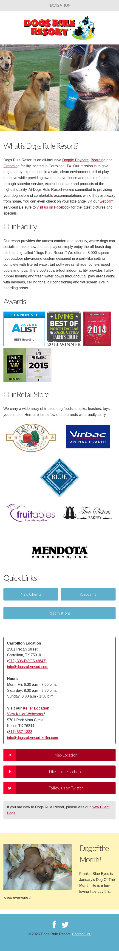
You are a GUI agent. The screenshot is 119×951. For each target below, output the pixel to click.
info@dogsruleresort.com (27, 667)
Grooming (11, 166)
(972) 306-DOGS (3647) (27, 661)
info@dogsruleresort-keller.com (32, 738)
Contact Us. (81, 934)
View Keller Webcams (25, 714)
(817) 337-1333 (19, 732)
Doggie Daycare (75, 160)
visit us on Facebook (53, 207)
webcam (106, 201)
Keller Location (36, 708)
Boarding (98, 160)
